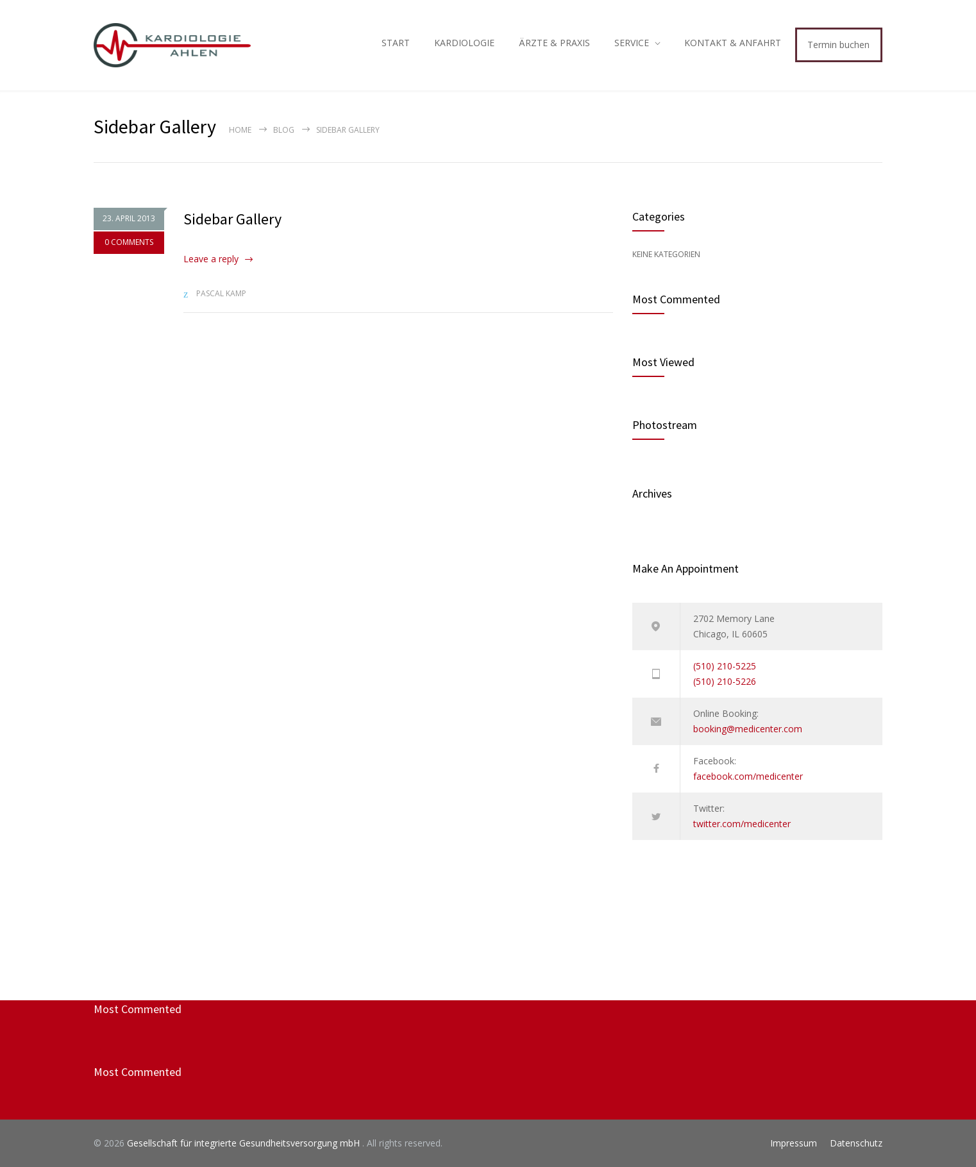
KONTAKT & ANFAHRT (732, 43)
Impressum (793, 1143)
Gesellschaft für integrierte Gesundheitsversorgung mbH (244, 1143)
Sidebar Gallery (232, 219)
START (396, 43)
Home (240, 129)
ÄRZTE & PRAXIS (554, 43)
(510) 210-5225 (724, 666)
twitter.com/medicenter (742, 824)
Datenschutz (856, 1143)
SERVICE (631, 43)
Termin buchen (838, 44)
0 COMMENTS (129, 242)
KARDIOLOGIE (464, 43)
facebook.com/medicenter (748, 776)
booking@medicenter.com (747, 729)
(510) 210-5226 (724, 681)
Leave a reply (211, 259)
